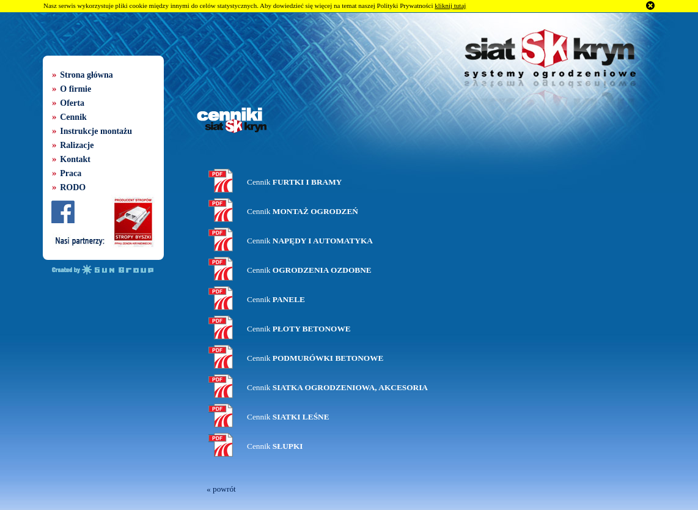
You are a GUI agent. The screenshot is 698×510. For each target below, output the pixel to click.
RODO (73, 187)
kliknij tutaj (450, 5)
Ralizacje (77, 145)
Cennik (73, 117)
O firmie (75, 89)
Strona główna (86, 74)
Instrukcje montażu (96, 131)
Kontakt (75, 159)
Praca (70, 173)
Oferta (72, 103)
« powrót (221, 488)
